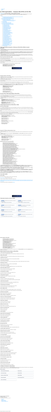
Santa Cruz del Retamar (3, 379)
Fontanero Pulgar (20, 375)
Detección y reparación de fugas (6, 19)
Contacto (2, 9)
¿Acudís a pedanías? (5, 35)
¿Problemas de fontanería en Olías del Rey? (6, 45)
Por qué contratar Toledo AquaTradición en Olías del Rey (8, 18)
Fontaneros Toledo (2, 13)
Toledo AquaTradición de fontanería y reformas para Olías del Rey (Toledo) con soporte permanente (12, 16)
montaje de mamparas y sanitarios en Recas (19, 180)
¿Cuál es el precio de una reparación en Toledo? (8, 24)
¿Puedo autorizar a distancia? (6, 42)
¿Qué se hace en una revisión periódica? (7, 40)
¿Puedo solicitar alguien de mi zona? (7, 27)
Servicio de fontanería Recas (21, 377)
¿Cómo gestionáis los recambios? (7, 28)
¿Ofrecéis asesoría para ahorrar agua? (7, 44)
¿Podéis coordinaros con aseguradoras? (7, 32)
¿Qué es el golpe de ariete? (6, 31)
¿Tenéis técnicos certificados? (6, 33)
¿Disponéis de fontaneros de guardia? (7, 39)
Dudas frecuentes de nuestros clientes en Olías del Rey (7, 23)
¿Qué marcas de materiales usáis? (7, 34)
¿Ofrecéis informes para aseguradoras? (7, 41)
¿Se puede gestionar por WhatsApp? (7, 30)
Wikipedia (14, 182)
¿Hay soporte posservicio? (6, 37)
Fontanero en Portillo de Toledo (4, 375)
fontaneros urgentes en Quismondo (11, 180)
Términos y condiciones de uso (5, 401)
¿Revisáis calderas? (5, 29)
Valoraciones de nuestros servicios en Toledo (6, 22)
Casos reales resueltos (4, 21)
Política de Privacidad (4, 400)
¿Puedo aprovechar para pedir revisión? (7, 43)
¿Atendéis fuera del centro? (6, 25)
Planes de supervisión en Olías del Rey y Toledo (8, 17)
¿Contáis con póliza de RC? (6, 36)
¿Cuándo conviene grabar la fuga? (7, 38)
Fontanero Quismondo (3, 377)
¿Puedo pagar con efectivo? (6, 26)
